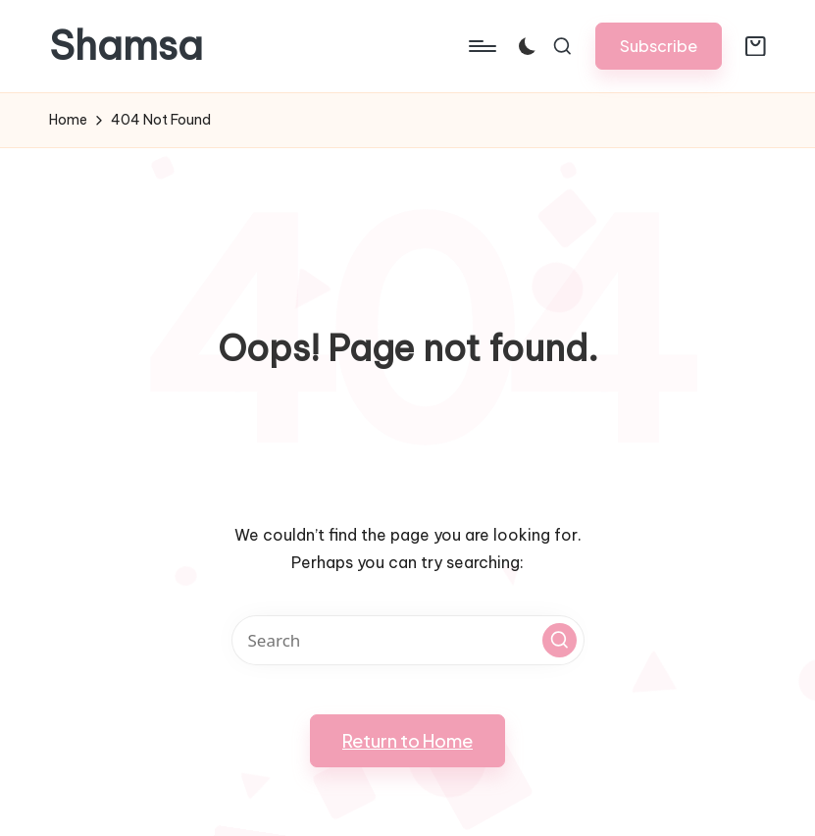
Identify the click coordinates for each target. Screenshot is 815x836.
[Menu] (481, 46)
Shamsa (126, 46)
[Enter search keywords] (408, 640)
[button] (658, 46)
